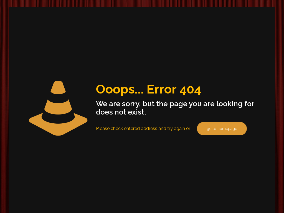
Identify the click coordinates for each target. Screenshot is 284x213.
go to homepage (222, 128)
